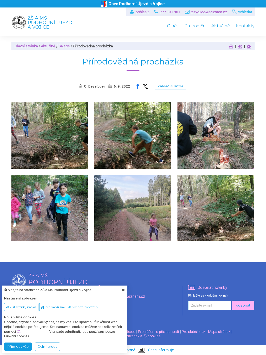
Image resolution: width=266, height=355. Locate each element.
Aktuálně (220, 25)
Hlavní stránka (26, 46)
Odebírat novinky (212, 287)
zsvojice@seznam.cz (209, 12)
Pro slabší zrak (194, 331)
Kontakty (245, 25)
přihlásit (142, 12)
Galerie (64, 46)
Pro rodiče (195, 25)
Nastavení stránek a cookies (133, 336)
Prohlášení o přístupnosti (158, 331)
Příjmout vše (18, 347)
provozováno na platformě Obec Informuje (133, 350)
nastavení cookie (32, 331)
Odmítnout (47, 347)
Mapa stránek (219, 331)
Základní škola (170, 86)
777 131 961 (170, 12)
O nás (173, 25)
